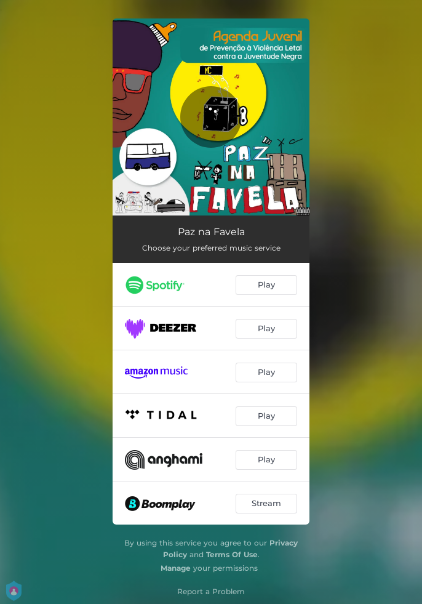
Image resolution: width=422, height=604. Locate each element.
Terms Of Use (232, 554)
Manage (176, 568)
